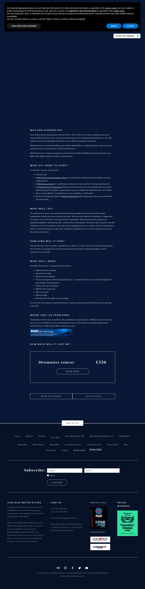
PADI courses (38, 444)
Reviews (42, 436)
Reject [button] (114, 26)
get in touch (94, 396)
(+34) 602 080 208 (59, 509)
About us (29, 436)
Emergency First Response (50, 187)
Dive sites (55, 437)
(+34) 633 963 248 (59, 512)
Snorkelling (22, 444)
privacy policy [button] (111, 8)
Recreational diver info (74, 436)
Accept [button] (130, 26)
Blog (125, 444)
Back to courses (51, 396)
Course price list (94, 444)
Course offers (112, 444)
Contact (64, 450)
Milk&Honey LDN (77, 576)
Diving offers (124, 436)
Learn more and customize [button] (23, 26)
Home (17, 436)
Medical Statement (70, 196)
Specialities (54, 444)
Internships (51, 450)
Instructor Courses (73, 444)
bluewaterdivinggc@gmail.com (64, 518)
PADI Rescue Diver (45, 184)
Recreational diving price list (102, 436)
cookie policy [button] (119, 11)
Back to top (72, 423)
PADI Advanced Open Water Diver (52, 178)
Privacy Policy (95, 449)
